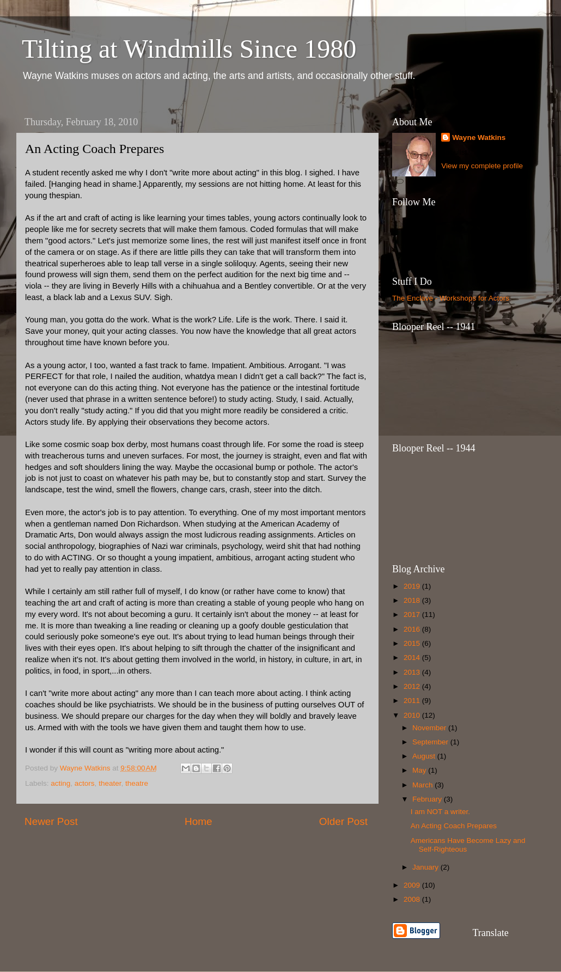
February (428, 799)
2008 (413, 899)
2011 (413, 700)
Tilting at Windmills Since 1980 (189, 48)
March (423, 785)
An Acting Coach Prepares (454, 826)
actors (85, 783)
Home (198, 821)
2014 (413, 657)
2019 (413, 586)
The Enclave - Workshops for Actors (450, 298)
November (430, 728)
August (424, 756)
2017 (413, 614)
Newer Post (51, 821)
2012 (413, 686)
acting (60, 783)
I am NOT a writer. (440, 812)
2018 (413, 600)
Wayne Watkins (478, 137)
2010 (413, 715)
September (431, 742)
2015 (413, 643)
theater (110, 783)
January (426, 867)
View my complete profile (482, 166)
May (420, 770)
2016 (413, 629)
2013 (413, 672)
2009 (413, 885)
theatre (136, 783)
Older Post (343, 821)
